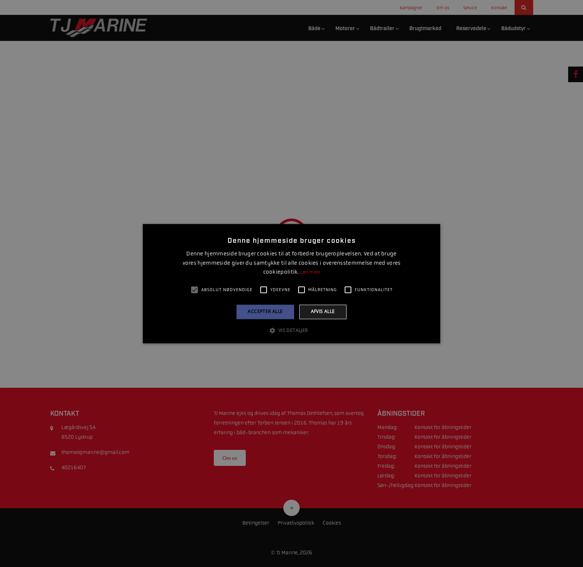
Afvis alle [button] (323, 312)
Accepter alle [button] (265, 312)
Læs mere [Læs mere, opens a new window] (310, 273)
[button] (291, 330)
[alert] (291, 283)
